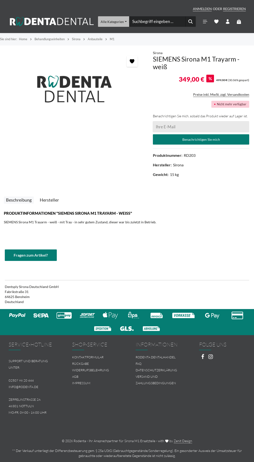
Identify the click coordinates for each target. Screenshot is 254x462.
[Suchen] (190, 21)
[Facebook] (203, 358)
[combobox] (157, 21)
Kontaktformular (88, 357)
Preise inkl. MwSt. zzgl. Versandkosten (221, 94)
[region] (74, 89)
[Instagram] (210, 358)
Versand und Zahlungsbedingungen (156, 380)
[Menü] (205, 22)
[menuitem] (95, 357)
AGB (75, 376)
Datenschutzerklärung (156, 370)
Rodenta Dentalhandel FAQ (156, 360)
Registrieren (234, 9)
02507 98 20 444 (21, 380)
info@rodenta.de (23, 387)
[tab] (19, 200)
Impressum (81, 383)
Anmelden (202, 9)
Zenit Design (183, 441)
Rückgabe (80, 364)
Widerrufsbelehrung (90, 370)
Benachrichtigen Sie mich (201, 139)
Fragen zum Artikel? (31, 255)
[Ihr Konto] (228, 22)
